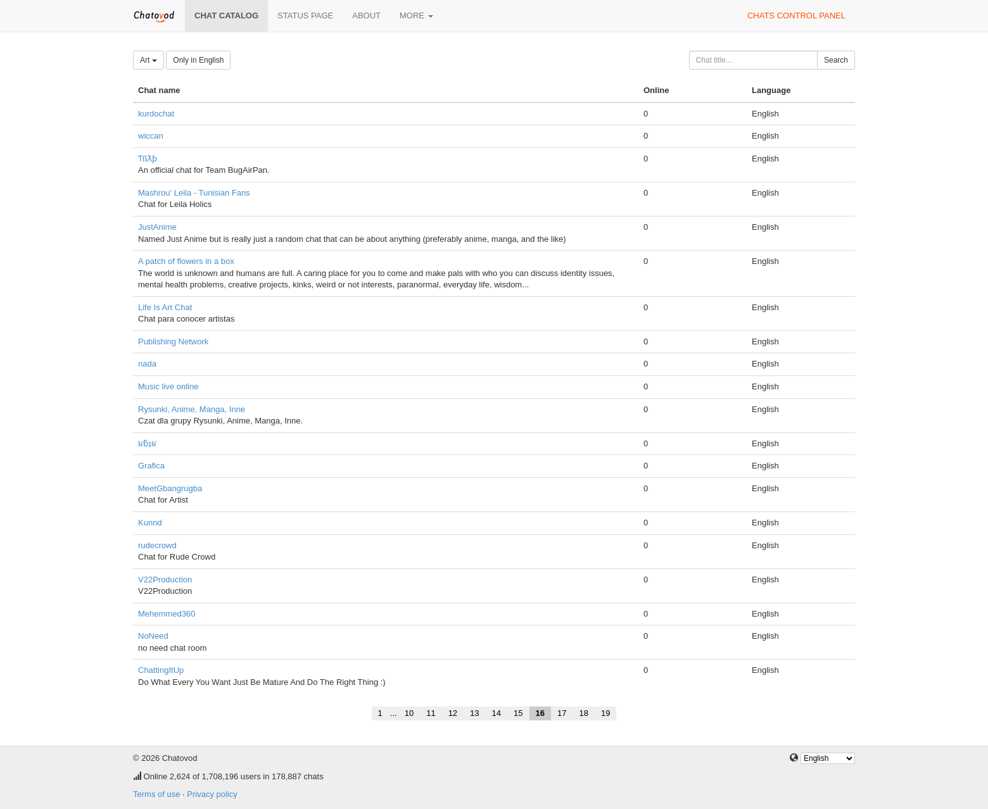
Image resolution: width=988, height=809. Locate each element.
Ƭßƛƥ (147, 158)
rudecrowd (157, 545)
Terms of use (156, 794)
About (366, 15)
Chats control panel (796, 15)
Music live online (168, 386)
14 (496, 713)
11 (430, 713)
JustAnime (157, 227)
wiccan (150, 136)
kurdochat (156, 113)
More (416, 15)
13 (474, 713)
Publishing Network (173, 341)
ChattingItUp (161, 670)
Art (148, 60)
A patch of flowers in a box (186, 261)
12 (452, 713)
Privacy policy (212, 794)
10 (409, 713)
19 (605, 713)
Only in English (198, 60)
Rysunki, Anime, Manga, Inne (191, 409)
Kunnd (150, 522)
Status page (305, 15)
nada (147, 363)
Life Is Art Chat (165, 307)
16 (540, 713)
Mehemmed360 (166, 613)
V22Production (165, 579)
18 (583, 713)
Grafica (151, 465)
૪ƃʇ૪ (147, 443)
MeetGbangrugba (170, 488)
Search (836, 60)
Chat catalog (226, 15)
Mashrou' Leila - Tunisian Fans (194, 193)
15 (518, 713)
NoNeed (153, 636)
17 (561, 713)
